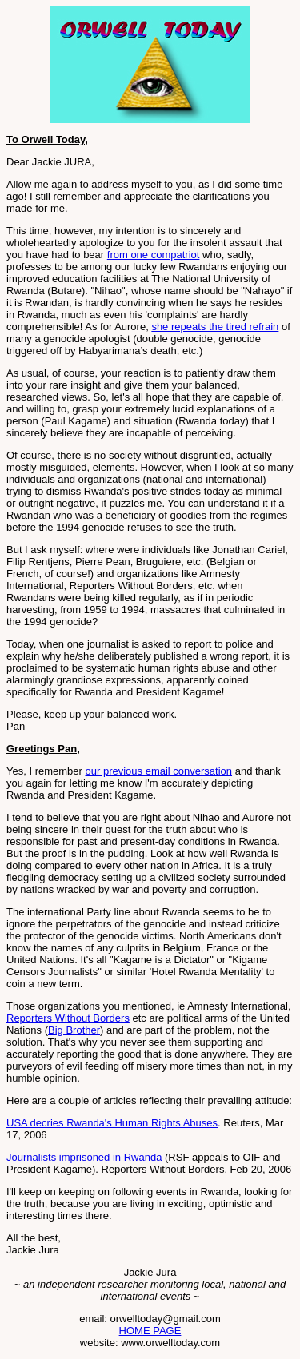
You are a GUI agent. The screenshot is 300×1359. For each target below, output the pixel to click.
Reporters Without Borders (68, 1018)
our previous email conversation (159, 771)
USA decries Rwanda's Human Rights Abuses (112, 1123)
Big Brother (74, 1030)
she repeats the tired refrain (214, 327)
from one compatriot (153, 255)
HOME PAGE (150, 1331)
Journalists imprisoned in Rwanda (84, 1157)
